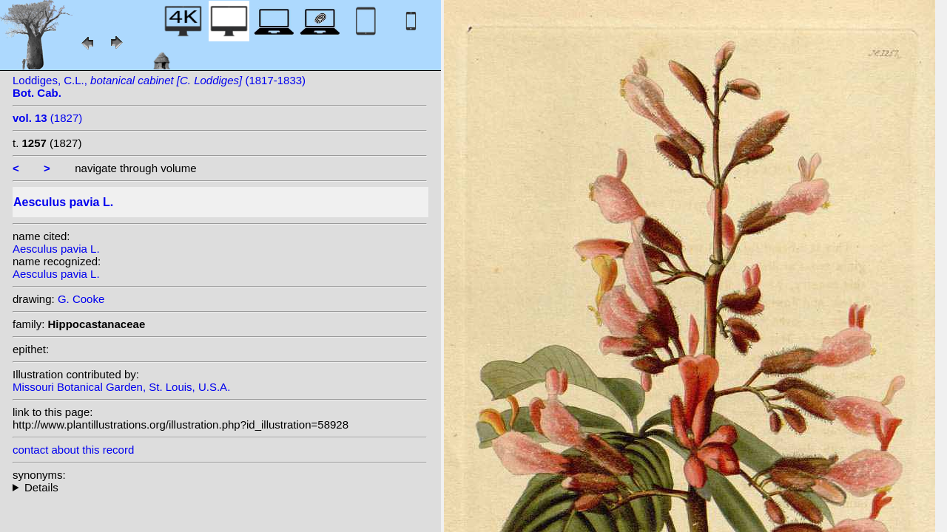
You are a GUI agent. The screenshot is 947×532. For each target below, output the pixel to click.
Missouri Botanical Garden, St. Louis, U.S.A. (121, 387)
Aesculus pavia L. (56, 248)
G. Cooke (81, 299)
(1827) (47, 118)
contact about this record (73, 449)
